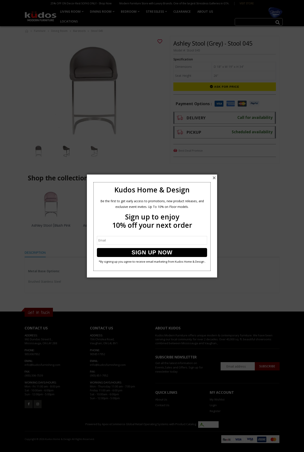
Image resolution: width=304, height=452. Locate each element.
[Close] (214, 177)
